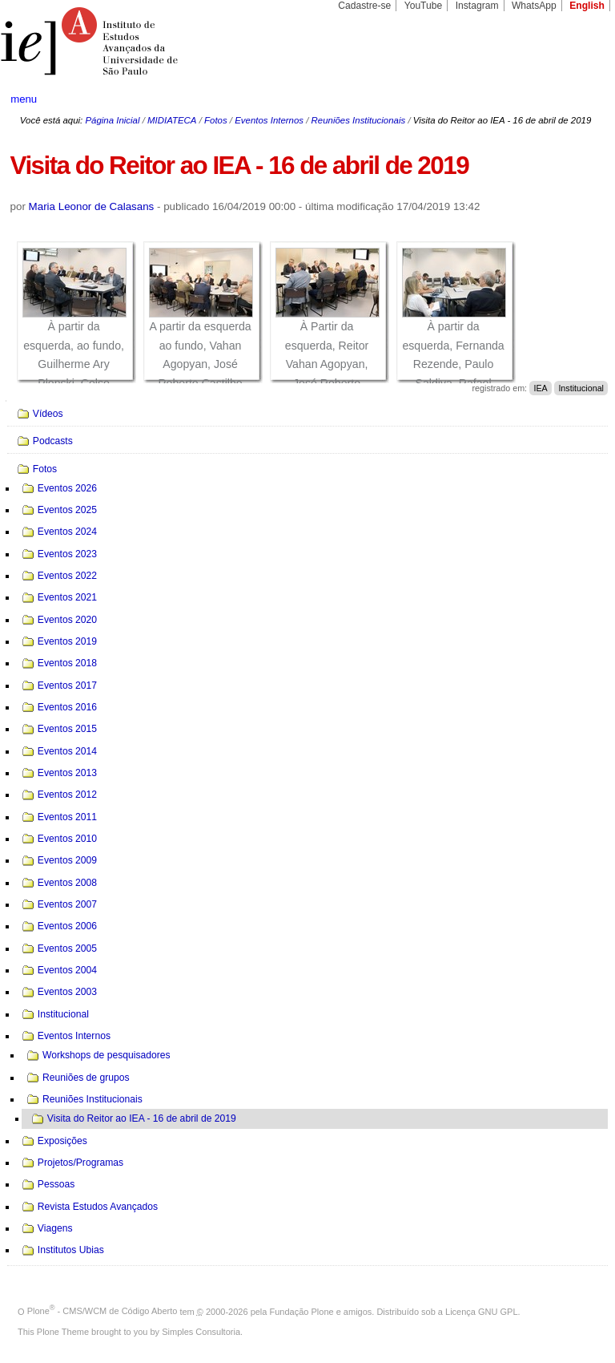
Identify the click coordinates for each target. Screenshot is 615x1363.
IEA (540, 388)
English (587, 5)
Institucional (581, 388)
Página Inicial (112, 120)
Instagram (477, 5)
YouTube (423, 5)
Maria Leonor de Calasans (92, 206)
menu (23, 99)
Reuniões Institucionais (359, 120)
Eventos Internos (269, 120)
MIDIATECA (171, 120)
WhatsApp (534, 5)
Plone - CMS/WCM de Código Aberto (102, 1311)
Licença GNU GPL (481, 1311)
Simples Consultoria (201, 1332)
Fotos (215, 120)
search (572, 99)
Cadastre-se (364, 5)
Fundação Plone (302, 1311)
